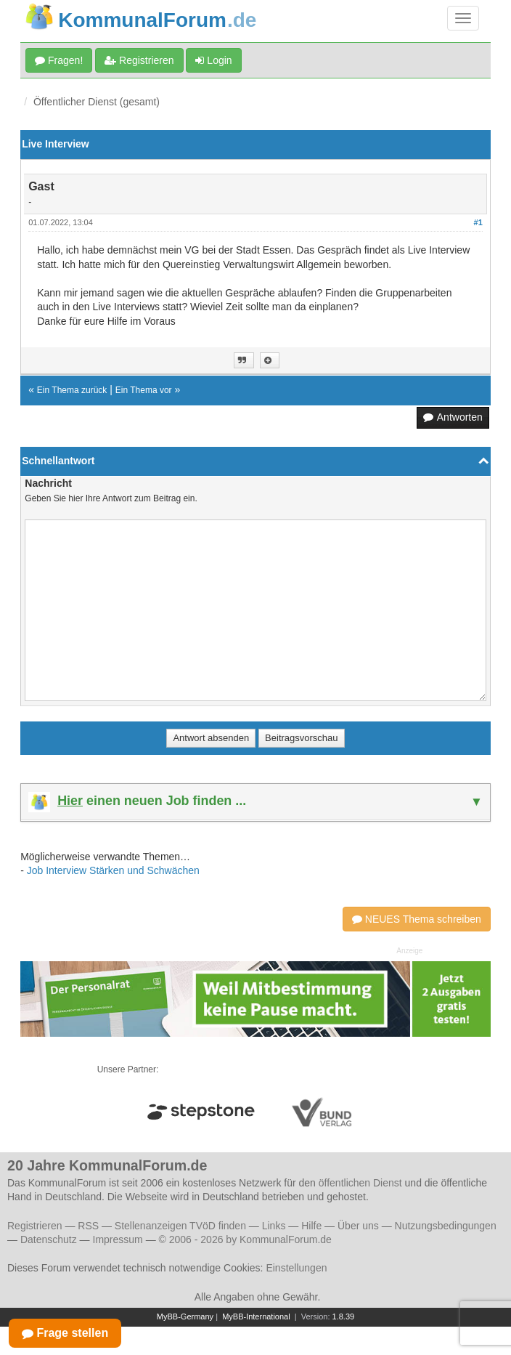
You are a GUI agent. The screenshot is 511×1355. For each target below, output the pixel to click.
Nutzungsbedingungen (445, 1225)
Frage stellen (65, 1333)
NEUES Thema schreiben (416, 919)
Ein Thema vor (143, 390)
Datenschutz (48, 1239)
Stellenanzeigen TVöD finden (180, 1225)
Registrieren (139, 60)
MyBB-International (256, 1316)
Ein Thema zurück (72, 390)
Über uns (358, 1225)
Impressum (118, 1239)
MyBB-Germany (185, 1316)
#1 (478, 222)
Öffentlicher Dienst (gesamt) (96, 102)
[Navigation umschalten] (463, 18)
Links (274, 1225)
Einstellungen (296, 1268)
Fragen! (59, 60)
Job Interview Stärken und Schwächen (113, 870)
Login (213, 60)
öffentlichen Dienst (360, 1183)
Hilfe (311, 1225)
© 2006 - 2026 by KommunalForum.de (245, 1239)
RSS (88, 1225)
